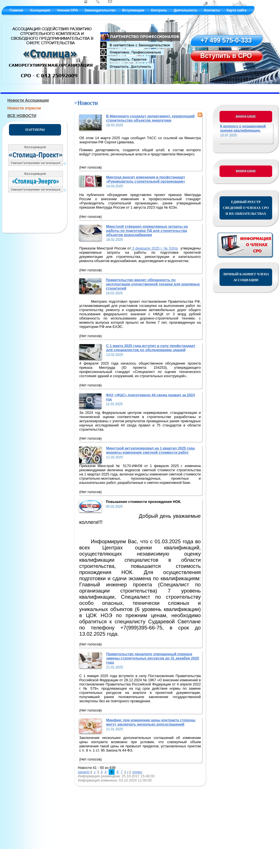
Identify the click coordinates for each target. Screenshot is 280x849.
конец (137, 772)
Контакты (212, 10)
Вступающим (133, 10)
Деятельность (185, 10)
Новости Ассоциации (28, 100)
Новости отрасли (24, 108)
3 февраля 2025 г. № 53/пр (154, 248)
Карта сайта (236, 10)
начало (84, 772)
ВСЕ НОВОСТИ (21, 115)
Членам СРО (67, 10)
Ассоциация (40, 10)
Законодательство (100, 10)
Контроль (159, 10)
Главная (16, 10)
